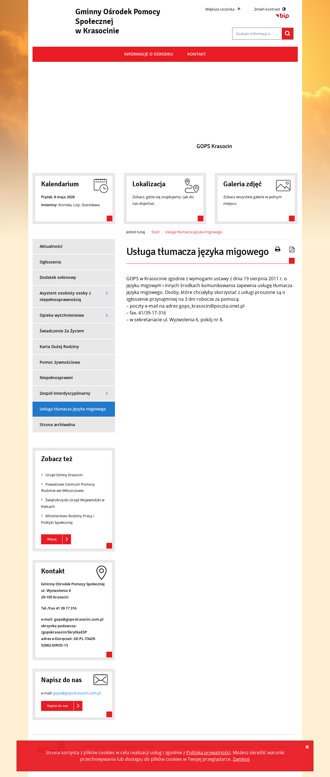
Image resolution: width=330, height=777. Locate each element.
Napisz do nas (57, 706)
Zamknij (241, 759)
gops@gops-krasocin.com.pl (77, 693)
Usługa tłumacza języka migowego (193, 231)
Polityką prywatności (208, 752)
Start (155, 231)
